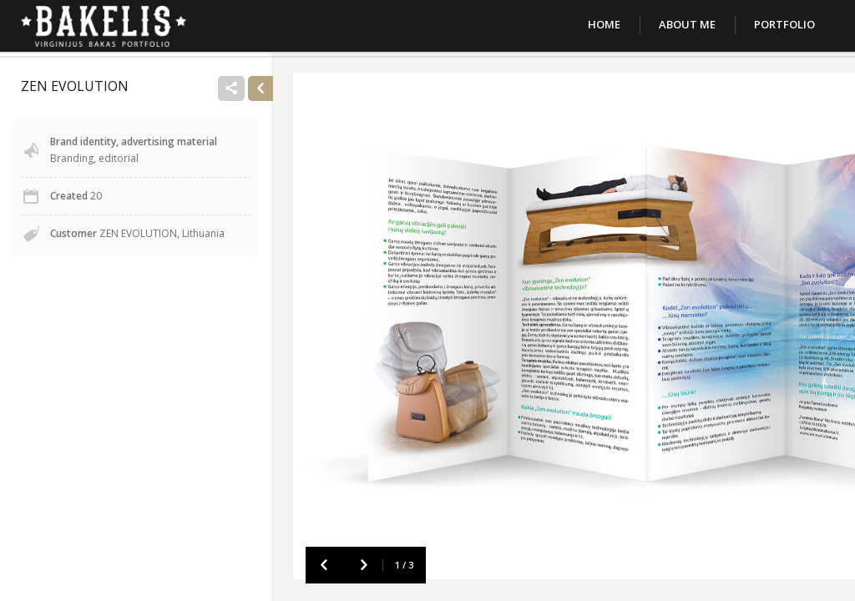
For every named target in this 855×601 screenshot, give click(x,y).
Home (604, 24)
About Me (687, 24)
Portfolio (784, 24)
